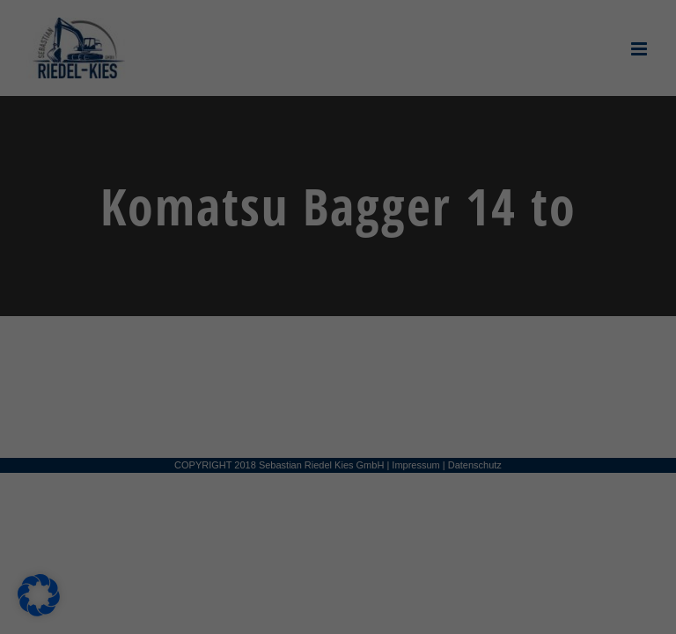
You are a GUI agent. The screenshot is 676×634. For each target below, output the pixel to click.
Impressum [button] (419, 610)
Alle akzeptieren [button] (180, 465)
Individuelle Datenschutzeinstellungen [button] (338, 568)
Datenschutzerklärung (94, 390)
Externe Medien (416, 220)
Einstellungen (153, 407)
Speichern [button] (497, 465)
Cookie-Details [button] (264, 610)
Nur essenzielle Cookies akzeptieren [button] (337, 516)
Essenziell (401, 128)
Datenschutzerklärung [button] (345, 610)
